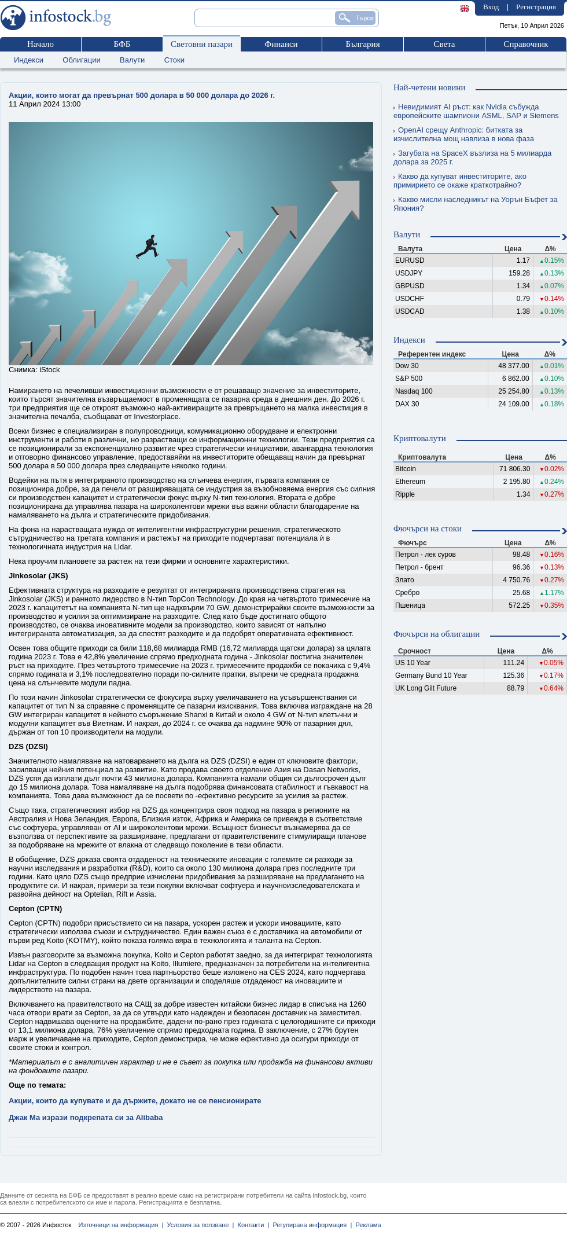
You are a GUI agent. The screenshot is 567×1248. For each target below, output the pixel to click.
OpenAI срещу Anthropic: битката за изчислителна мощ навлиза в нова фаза (463, 134)
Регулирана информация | (310, 1224)
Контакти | (251, 1224)
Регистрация (536, 6)
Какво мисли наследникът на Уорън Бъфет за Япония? (475, 203)
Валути (132, 60)
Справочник (525, 44)
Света (444, 44)
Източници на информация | (120, 1224)
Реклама (366, 1224)
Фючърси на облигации (436, 633)
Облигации (81, 60)
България (362, 44)
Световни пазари (202, 44)
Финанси (280, 44)
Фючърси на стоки (427, 528)
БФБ (122, 44)
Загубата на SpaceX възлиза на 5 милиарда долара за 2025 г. (472, 157)
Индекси (28, 60)
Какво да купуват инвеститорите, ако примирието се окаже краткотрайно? (459, 180)
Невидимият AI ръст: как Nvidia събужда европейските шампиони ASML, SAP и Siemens (476, 111)
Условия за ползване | (198, 1224)
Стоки (174, 60)
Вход (491, 6)
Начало (40, 44)
